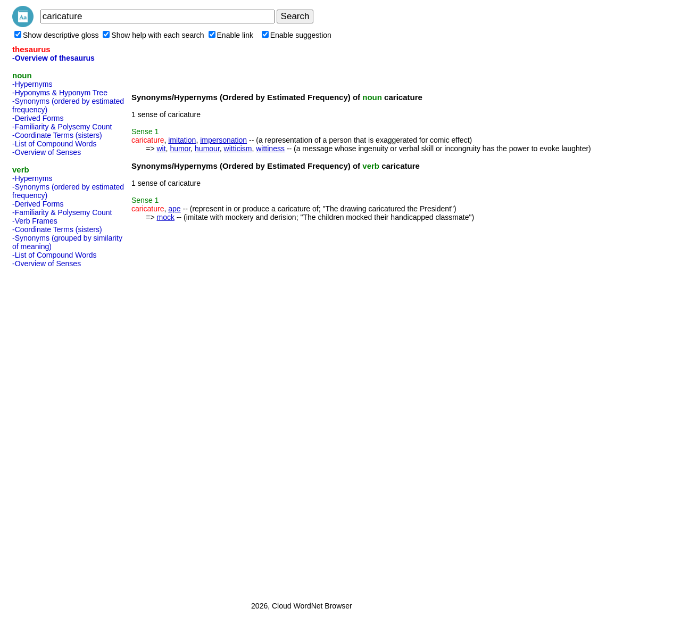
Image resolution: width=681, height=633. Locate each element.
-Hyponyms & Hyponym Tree (59, 92)
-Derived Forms (37, 118)
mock (165, 217)
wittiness (270, 148)
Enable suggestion (296, 35)
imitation (182, 140)
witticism (238, 148)
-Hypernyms (32, 84)
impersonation (223, 140)
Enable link (231, 35)
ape (174, 208)
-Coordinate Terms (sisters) (57, 135)
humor (180, 148)
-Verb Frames (34, 221)
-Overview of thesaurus (53, 58)
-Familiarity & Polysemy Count (62, 126)
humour (207, 148)
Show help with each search (153, 35)
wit (160, 148)
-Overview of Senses (46, 152)
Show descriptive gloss (56, 35)
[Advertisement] (54, 431)
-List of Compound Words (54, 143)
